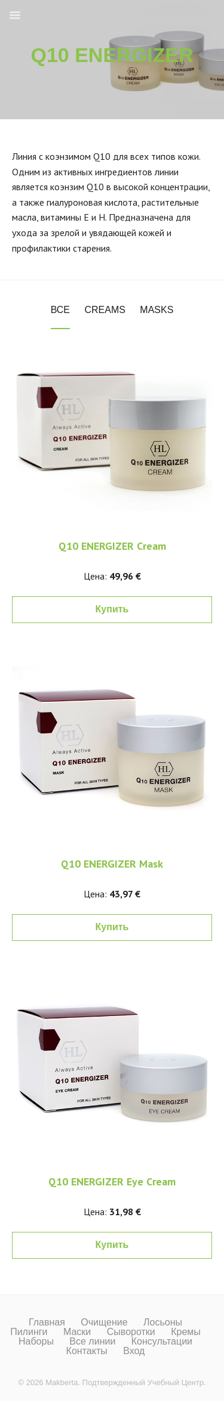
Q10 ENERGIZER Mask (112, 864)
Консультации (161, 1341)
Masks (156, 310)
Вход (134, 1351)
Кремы (186, 1332)
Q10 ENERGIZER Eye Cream (112, 1181)
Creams (104, 310)
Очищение (104, 1322)
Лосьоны (162, 1322)
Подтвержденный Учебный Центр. (144, 1382)
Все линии (92, 1341)
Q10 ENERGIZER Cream (112, 546)
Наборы (36, 1341)
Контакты (87, 1351)
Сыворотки (131, 1332)
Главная (47, 1322)
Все (60, 310)
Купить (112, 609)
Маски (77, 1332)
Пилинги (28, 1332)
